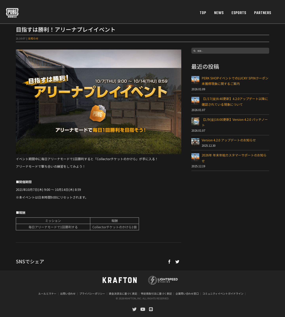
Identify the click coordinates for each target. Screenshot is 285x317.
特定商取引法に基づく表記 (156, 293)
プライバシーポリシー (92, 293)
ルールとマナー (47, 293)
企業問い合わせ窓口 (187, 293)
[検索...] (230, 51)
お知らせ (33, 38)
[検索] (194, 51)
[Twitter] (177, 261)
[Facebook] (169, 261)
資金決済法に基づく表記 (123, 293)
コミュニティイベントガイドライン (222, 293)
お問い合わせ (68, 293)
